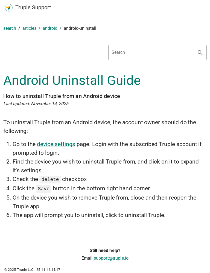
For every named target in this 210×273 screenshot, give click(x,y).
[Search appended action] (200, 52)
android (50, 28)
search (9, 28)
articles (29, 28)
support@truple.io (111, 257)
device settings (56, 144)
